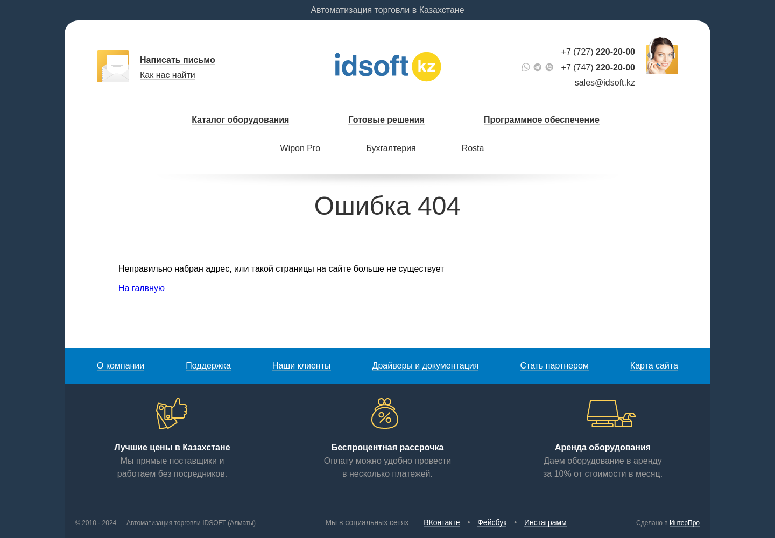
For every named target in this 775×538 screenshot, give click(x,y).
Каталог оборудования (240, 119)
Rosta (473, 148)
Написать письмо (177, 60)
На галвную (141, 288)
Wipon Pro (300, 148)
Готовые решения (386, 119)
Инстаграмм (545, 522)
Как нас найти (167, 75)
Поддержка (208, 365)
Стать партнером (554, 365)
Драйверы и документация (425, 365)
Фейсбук (491, 522)
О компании (120, 365)
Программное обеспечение (542, 119)
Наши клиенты (301, 365)
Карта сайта (654, 365)
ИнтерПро (685, 523)
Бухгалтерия (390, 148)
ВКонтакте (442, 522)
